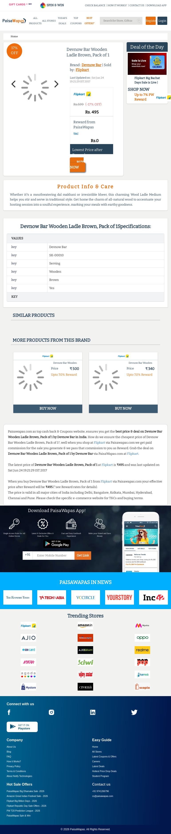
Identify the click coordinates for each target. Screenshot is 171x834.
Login (162, 21)
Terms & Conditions (16, 771)
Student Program (100, 776)
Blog (9, 752)
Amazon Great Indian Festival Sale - (27, 796)
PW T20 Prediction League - (23, 811)
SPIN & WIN (52, 5)
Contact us (101, 784)
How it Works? (14, 761)
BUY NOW (77, 164)
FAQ (9, 756)
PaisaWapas (77, 829)
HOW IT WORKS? (117, 5)
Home (95, 747)
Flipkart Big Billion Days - (22, 801)
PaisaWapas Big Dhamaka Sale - (25, 791)
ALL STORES (49, 20)
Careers (96, 761)
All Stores (97, 752)
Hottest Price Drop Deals (104, 771)
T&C (76, 133)
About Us (11, 747)
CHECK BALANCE (95, 5)
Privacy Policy (13, 766)
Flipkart (82, 70)
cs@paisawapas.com (102, 796)
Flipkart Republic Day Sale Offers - (26, 806)
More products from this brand (51, 340)
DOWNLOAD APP (157, 5)
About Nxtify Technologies (19, 776)
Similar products (34, 315)
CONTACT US (137, 5)
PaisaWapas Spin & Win (19, 815)
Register (150, 21)
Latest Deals (98, 766)
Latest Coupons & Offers (104, 756)
